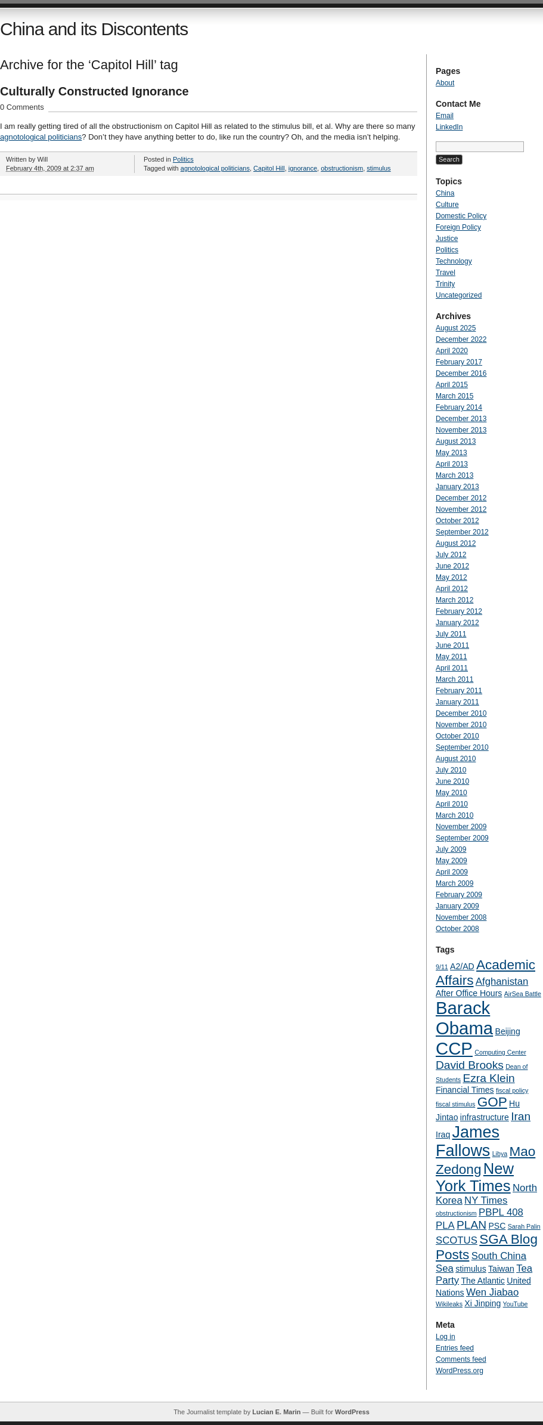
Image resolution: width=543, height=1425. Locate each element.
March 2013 (454, 475)
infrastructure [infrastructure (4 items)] (484, 1117)
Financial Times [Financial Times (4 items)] (465, 1090)
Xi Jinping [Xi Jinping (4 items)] (482, 1303)
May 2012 (451, 577)
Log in (445, 1337)
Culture (447, 204)
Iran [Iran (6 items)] (520, 1116)
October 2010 (457, 736)
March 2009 (454, 883)
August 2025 (456, 328)
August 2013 (456, 441)
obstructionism (342, 168)
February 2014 (459, 407)
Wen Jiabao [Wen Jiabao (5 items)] (492, 1292)
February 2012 (459, 611)
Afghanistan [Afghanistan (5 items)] (502, 981)
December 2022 (461, 339)
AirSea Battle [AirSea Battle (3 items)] (522, 993)
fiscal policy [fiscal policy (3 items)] (512, 1090)
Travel (445, 272)
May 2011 (451, 657)
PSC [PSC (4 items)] (496, 1226)
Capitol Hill (269, 168)
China (445, 193)
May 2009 (451, 861)
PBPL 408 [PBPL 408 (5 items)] (501, 1212)
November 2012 (461, 509)
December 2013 (461, 419)
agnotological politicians (41, 136)
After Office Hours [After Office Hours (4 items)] (469, 993)
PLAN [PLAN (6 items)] (471, 1225)
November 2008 (461, 917)
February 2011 (459, 691)
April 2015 (452, 385)
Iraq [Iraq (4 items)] (443, 1134)
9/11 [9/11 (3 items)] (442, 966)
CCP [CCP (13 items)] (454, 1048)
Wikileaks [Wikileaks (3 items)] (449, 1303)
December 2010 (461, 713)
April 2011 (452, 668)
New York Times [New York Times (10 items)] (475, 1177)
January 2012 (457, 623)
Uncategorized (459, 295)
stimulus (378, 168)
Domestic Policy (461, 216)
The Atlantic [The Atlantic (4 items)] (482, 1280)
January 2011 (457, 702)
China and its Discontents (94, 29)
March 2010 (454, 815)
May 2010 (451, 793)
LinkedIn (449, 127)
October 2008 (457, 929)
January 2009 (457, 906)
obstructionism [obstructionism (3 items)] (456, 1213)
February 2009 (459, 895)
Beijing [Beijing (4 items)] (507, 1031)
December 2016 (461, 373)
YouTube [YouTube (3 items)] (515, 1303)
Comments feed (461, 1359)
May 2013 (451, 453)
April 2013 (452, 464)
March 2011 (454, 679)
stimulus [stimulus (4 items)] (470, 1268)
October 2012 (457, 521)
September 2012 (462, 532)
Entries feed (455, 1348)
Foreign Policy (458, 227)
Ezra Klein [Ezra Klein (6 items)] (488, 1078)
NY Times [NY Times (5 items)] (485, 1200)
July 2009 (451, 849)
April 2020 (452, 351)
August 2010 (456, 759)
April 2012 (452, 589)
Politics (183, 159)
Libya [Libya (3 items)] (499, 1153)
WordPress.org (459, 1371)
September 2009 (462, 838)
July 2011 (451, 634)
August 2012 (456, 543)
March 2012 (454, 600)
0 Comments (22, 107)
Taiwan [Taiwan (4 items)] (501, 1268)
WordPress (352, 1411)
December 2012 (461, 498)
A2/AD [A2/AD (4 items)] (462, 966)
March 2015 (454, 396)
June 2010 (452, 781)
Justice (447, 238)
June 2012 (452, 566)
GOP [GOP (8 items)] (492, 1102)
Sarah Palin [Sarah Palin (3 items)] (524, 1226)
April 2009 (452, 872)
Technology (454, 261)
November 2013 (461, 430)
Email (445, 116)
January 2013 (457, 487)
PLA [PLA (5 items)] (445, 1225)
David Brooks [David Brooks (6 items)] (470, 1065)
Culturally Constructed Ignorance (94, 91)
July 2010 (451, 770)
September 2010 (462, 747)
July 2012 (451, 555)
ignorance (302, 168)
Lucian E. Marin (276, 1411)
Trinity (445, 284)
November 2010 (461, 725)
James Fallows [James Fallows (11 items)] (467, 1141)
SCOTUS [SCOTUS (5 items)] (456, 1240)
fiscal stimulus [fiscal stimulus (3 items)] (455, 1104)
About (445, 83)
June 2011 (452, 645)
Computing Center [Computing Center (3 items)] (500, 1052)
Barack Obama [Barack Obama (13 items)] (464, 1018)
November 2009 (461, 827)
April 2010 (452, 804)
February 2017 (459, 362)
